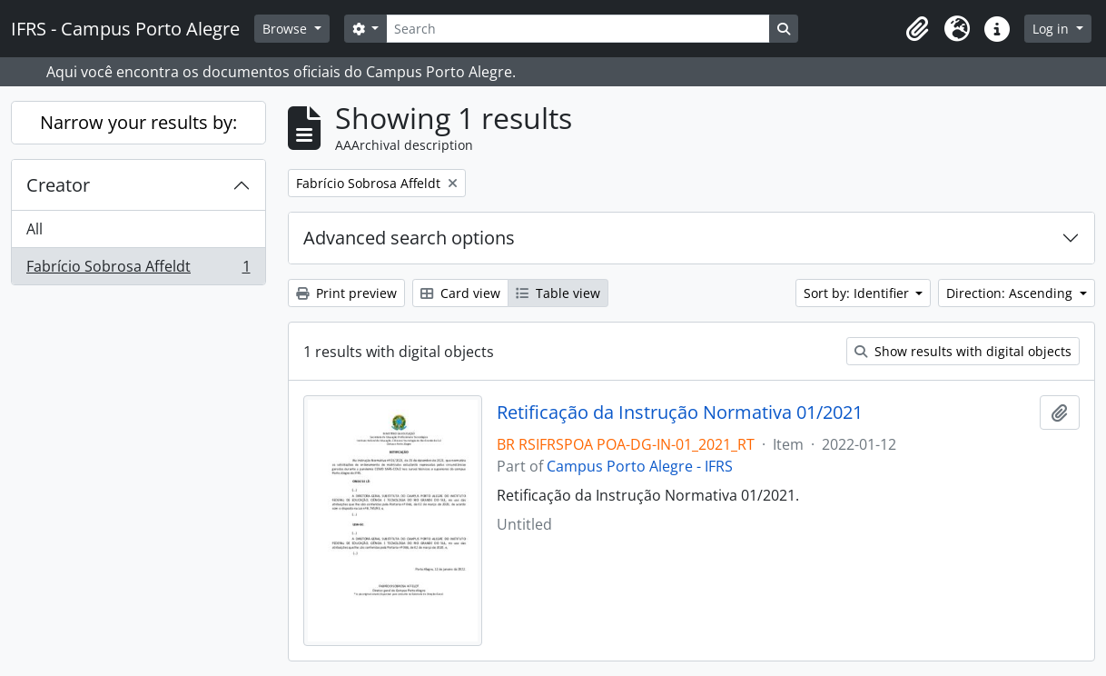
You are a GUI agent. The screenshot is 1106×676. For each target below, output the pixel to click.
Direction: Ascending (1011, 293)
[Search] (577, 29)
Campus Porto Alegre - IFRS (640, 466)
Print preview (346, 293)
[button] (917, 29)
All (34, 229)
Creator (58, 185)
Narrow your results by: (138, 122)
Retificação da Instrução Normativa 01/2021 (680, 412)
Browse (286, 28)
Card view (460, 293)
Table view (558, 293)
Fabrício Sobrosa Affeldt (138, 269)
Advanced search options (409, 237)
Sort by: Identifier (858, 293)
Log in (1052, 28)
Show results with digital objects (962, 351)
